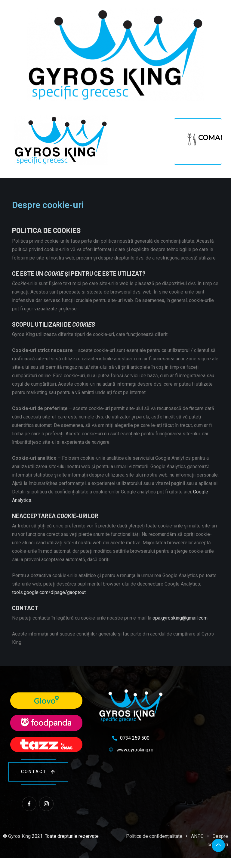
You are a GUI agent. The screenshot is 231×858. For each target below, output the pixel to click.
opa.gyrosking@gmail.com (180, 618)
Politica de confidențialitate (154, 836)
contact (38, 772)
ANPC (197, 836)
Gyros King (19, 836)
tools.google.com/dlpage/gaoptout (49, 592)
